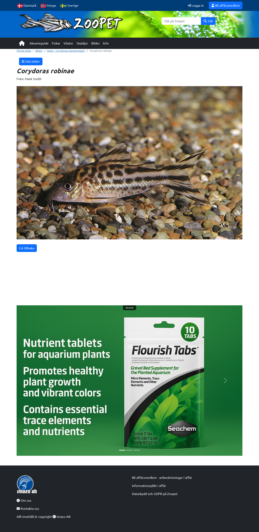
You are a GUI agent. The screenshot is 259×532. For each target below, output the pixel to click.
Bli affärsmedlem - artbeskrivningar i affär (162, 477)
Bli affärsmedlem (225, 5)
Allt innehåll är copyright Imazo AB (43, 516)
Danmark (26, 6)
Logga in (196, 5)
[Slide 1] (122, 450)
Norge (48, 6)
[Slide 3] (137, 450)
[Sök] (181, 21)
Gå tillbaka (26, 248)
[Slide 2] (129, 450)
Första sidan (24, 50)
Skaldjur (82, 43)
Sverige (69, 6)
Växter (68, 43)
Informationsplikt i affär (149, 486)
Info (106, 43)
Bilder (95, 43)
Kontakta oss (28, 508)
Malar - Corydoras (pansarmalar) (66, 50)
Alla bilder (31, 61)
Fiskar (56, 43)
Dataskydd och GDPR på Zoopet (154, 494)
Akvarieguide (39, 43)
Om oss (24, 500)
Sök (208, 21)
